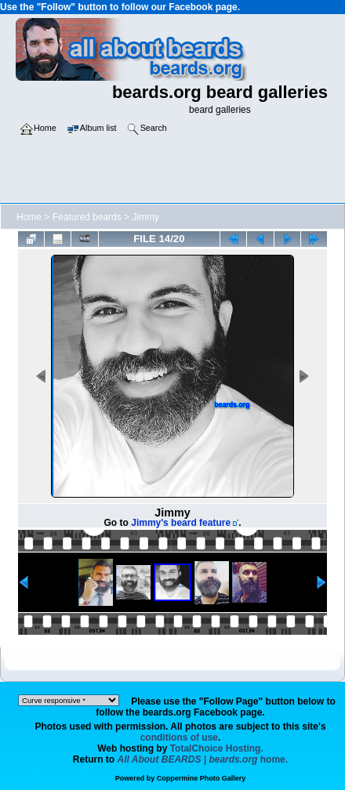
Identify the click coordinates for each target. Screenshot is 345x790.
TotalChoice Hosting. (216, 748)
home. (203, 759)
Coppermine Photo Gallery (201, 778)
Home (29, 217)
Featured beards (87, 217)
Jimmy (145, 217)
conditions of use (179, 737)
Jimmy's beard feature (181, 522)
